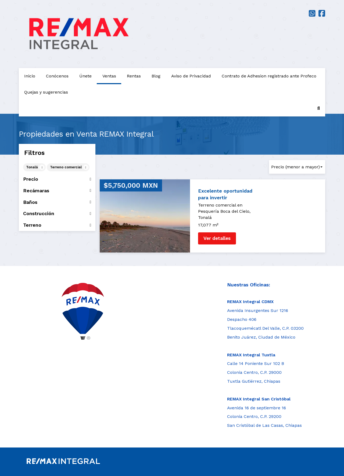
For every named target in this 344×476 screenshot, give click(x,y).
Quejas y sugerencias (46, 92)
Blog (156, 76)
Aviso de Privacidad (191, 76)
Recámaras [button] (57, 190)
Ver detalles (217, 238)
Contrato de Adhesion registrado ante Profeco (269, 76)
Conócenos (57, 76)
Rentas (134, 76)
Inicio (29, 76)
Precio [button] (57, 179)
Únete (85, 76)
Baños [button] (57, 202)
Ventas (109, 76)
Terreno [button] (57, 225)
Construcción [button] (57, 213)
